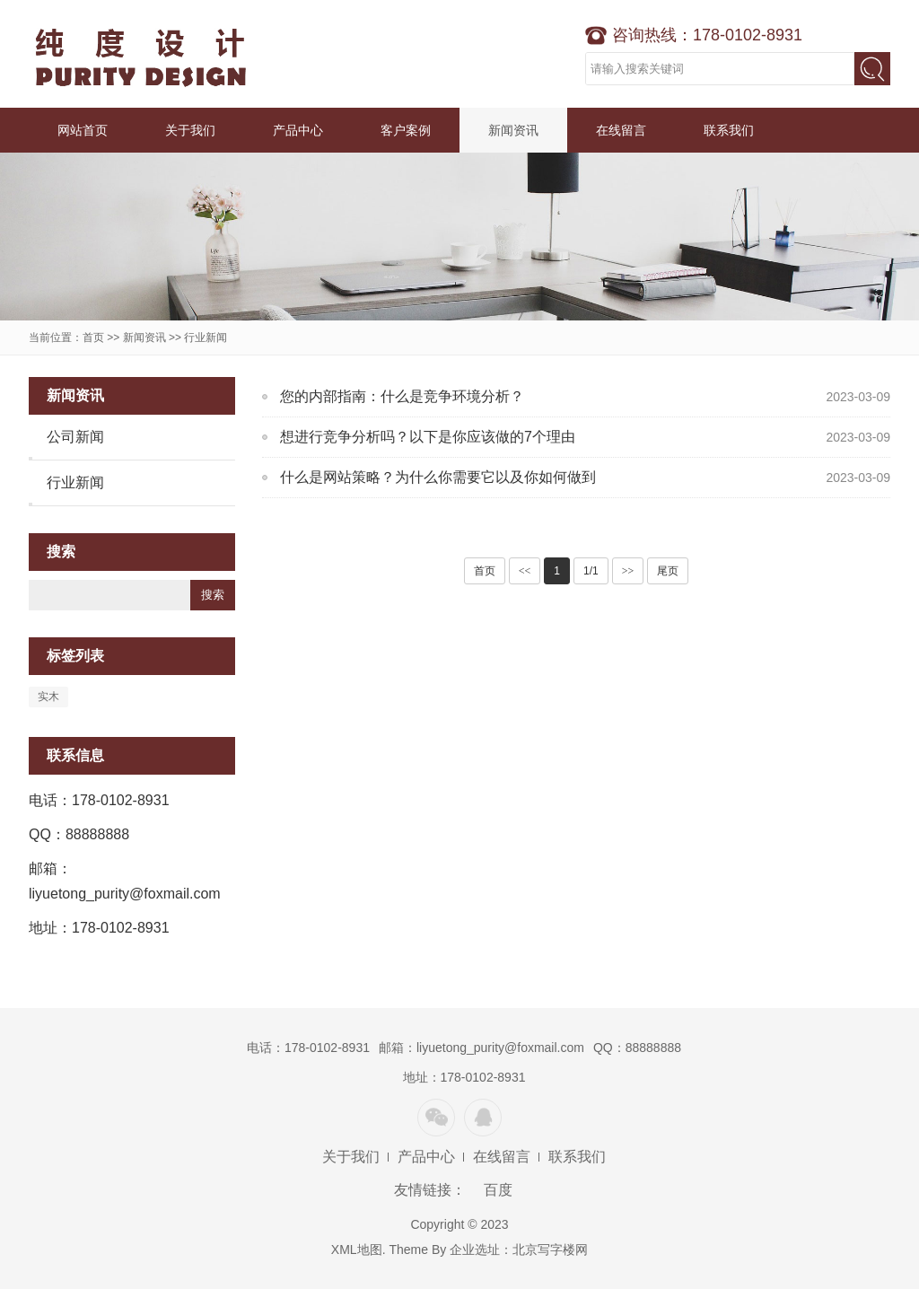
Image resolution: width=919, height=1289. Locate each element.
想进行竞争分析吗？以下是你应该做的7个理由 (427, 436)
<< (525, 571)
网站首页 (82, 130)
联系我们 (729, 130)
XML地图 (356, 1249)
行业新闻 (205, 337)
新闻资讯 (513, 130)
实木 (48, 696)
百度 (498, 1189)
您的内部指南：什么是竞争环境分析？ (402, 396)
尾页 (667, 571)
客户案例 (406, 130)
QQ (483, 1117)
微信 (436, 1117)
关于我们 (190, 130)
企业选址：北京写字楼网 (519, 1249)
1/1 (591, 571)
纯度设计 (141, 54)
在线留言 (621, 130)
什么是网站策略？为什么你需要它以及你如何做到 (438, 477)
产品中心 (298, 130)
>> (628, 571)
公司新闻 (75, 436)
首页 (93, 337)
